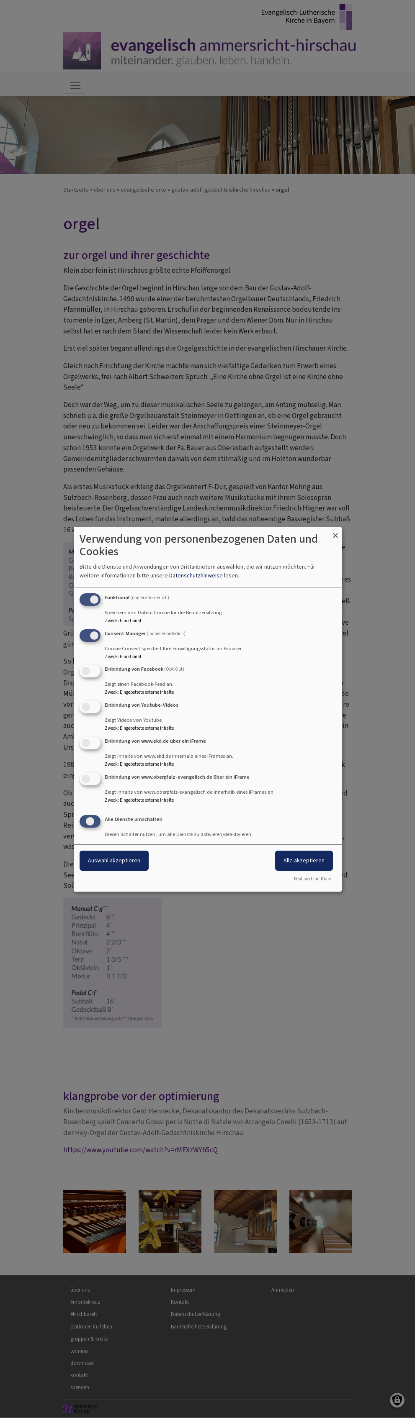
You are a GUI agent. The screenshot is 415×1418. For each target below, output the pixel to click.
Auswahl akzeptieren (114, 860)
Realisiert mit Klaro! (313, 879)
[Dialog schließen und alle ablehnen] (335, 532)
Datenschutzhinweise (196, 576)
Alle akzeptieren (304, 860)
